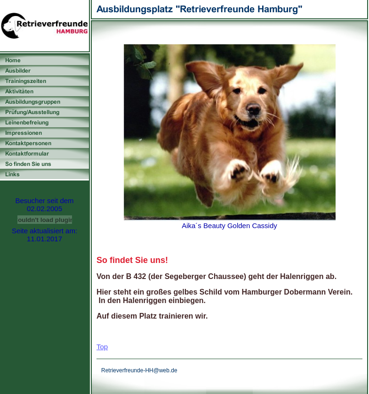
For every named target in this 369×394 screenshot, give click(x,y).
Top (102, 347)
